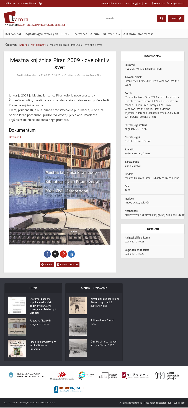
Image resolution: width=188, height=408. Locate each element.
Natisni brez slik (67, 264)
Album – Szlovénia (103, 34)
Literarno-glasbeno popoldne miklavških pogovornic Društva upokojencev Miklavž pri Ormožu (43, 306)
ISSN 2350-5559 (176, 403)
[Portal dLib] (108, 376)
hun (146, 3)
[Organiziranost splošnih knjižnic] (62, 376)
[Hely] (176, 18)
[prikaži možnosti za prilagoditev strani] (111, 3)
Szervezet (80, 34)
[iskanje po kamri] (130, 18)
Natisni (46, 264)
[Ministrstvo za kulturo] (26, 376)
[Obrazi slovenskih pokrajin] (167, 376)
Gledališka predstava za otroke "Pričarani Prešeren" (43, 346)
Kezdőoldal (13, 34)
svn (128, 3)
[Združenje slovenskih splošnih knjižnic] (135, 376)
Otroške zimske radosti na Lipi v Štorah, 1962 (104, 344)
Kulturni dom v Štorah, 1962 (103, 322)
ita (140, 3)
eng (134, 3)
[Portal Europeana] (86, 376)
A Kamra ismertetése (138, 34)
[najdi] (161, 18)
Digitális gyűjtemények (41, 34)
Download (15, 137)
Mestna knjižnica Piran (89, 75)
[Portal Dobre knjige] (69, 389)
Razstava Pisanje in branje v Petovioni (40, 323)
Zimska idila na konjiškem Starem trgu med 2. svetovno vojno (103, 303)
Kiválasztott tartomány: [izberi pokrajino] (23, 3)
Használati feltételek (155, 403)
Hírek (65, 34)
